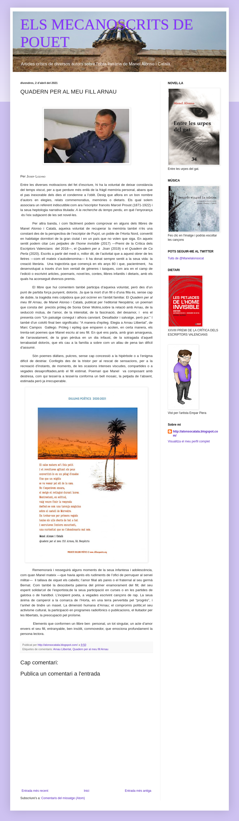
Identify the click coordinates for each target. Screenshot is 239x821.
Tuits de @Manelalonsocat (186, 258)
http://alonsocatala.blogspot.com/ (195, 434)
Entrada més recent (35, 791)
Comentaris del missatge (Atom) (63, 798)
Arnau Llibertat (62, 649)
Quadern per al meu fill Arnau (90, 649)
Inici (86, 791)
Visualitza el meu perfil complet (189, 441)
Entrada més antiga (138, 791)
